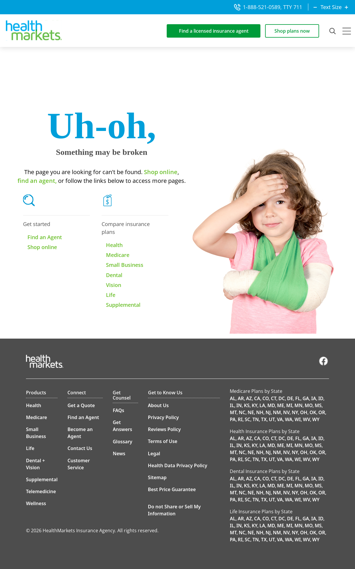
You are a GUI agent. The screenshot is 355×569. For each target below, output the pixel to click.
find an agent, (37, 181)
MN (299, 405)
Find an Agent (44, 237)
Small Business (124, 264)
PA (233, 419)
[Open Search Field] (333, 31)
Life (110, 294)
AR (241, 398)
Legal (154, 453)
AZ (249, 398)
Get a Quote (81, 405)
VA (280, 419)
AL (233, 398)
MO (309, 405)
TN (256, 419)
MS (318, 405)
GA (305, 398)
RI (240, 419)
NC (242, 412)
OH (303, 412)
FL (297, 398)
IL (232, 405)
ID (320, 398)
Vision (113, 284)
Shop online (160, 172)
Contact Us (79, 448)
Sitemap (157, 477)
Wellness (36, 503)
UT (272, 419)
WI (298, 419)
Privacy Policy (163, 417)
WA (288, 419)
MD (271, 405)
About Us (158, 405)
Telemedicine (41, 491)
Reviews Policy (164, 429)
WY (316, 419)
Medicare (117, 254)
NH (259, 412)
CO (265, 398)
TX (264, 419)
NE (251, 412)
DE (290, 398)
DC (282, 398)
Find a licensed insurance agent (213, 31)
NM (277, 412)
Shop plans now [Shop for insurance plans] (292, 31)
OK (312, 412)
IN (239, 405)
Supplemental (123, 304)
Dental (114, 275)
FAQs (118, 410)
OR (322, 412)
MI (289, 405)
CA (257, 398)
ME (280, 405)
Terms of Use (163, 441)
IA (313, 398)
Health (114, 244)
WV (306, 419)
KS (247, 405)
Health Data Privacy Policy (177, 465)
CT (273, 398)
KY (254, 405)
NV (286, 412)
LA (262, 405)
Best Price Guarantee (172, 489)
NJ (268, 412)
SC (247, 419)
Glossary (122, 441)
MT (233, 412)
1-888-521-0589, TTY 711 (268, 6)
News (119, 453)
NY (295, 412)
